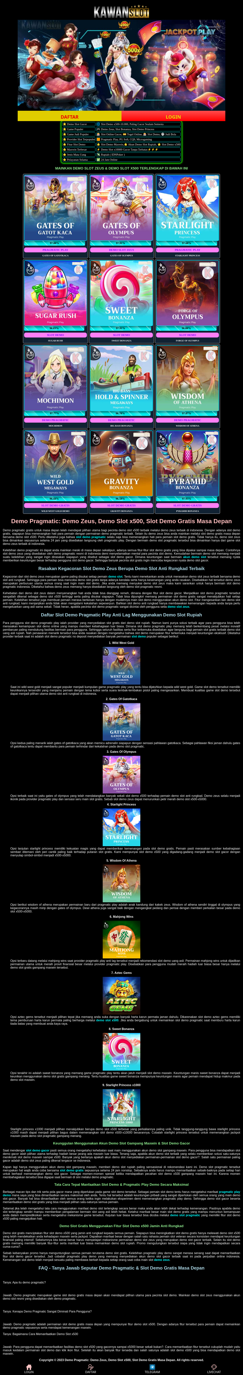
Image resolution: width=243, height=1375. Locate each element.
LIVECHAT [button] (214, 1369)
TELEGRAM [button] (152, 1369)
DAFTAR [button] (69, 117)
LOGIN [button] (173, 117)
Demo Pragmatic (76, 1360)
